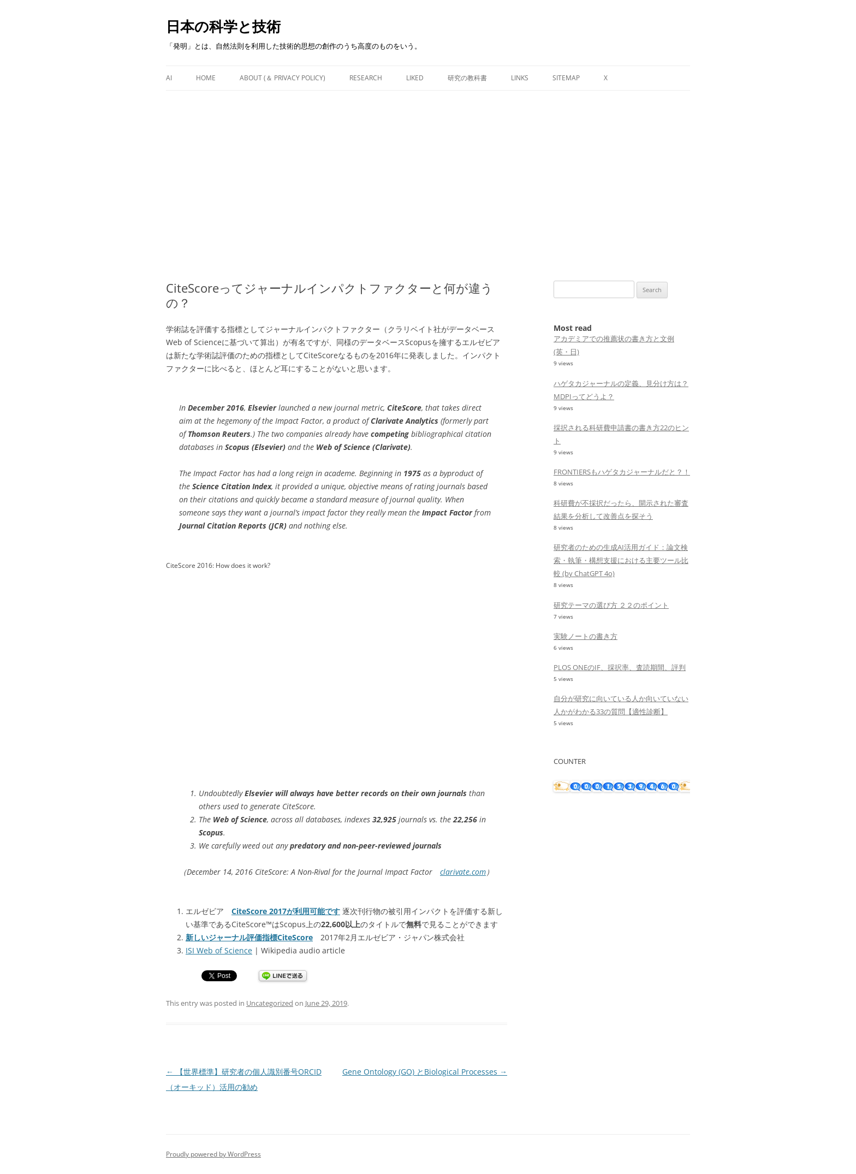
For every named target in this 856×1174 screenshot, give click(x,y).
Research (365, 77)
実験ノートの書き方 (585, 636)
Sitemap (566, 77)
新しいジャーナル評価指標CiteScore (249, 937)
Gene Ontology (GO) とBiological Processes (424, 1071)
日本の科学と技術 (223, 26)
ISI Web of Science (219, 950)
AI (169, 77)
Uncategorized (269, 1003)
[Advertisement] (428, 172)
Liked (415, 77)
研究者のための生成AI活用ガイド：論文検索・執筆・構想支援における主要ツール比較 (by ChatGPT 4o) (621, 560)
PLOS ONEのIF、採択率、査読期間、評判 (620, 667)
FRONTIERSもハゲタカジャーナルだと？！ (622, 472)
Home (206, 77)
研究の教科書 (467, 77)
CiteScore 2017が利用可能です (285, 911)
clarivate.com (463, 872)
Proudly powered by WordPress (213, 1154)
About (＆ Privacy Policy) (282, 77)
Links (519, 77)
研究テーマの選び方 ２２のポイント (611, 605)
